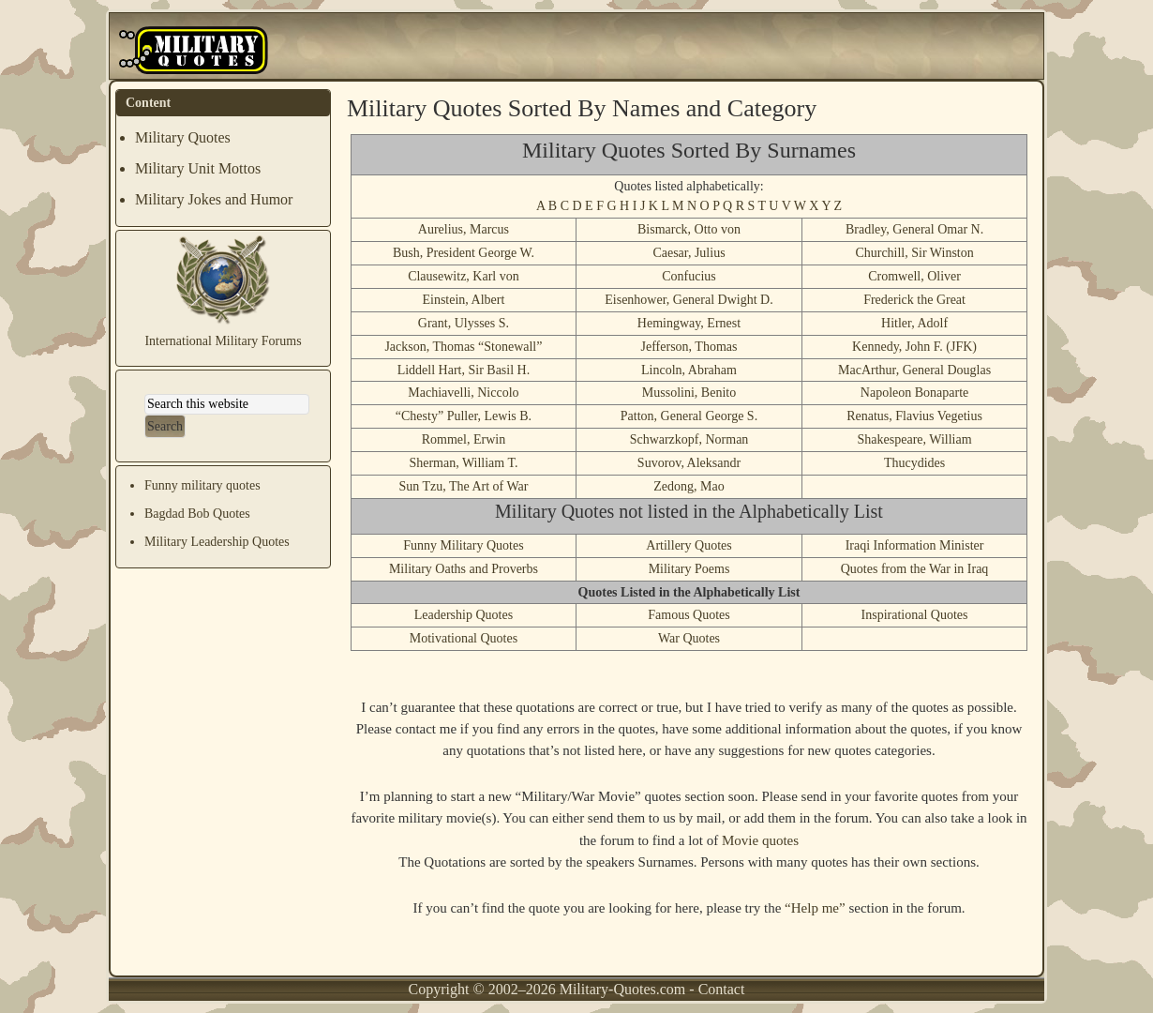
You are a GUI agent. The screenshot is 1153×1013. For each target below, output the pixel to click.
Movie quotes (760, 840)
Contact (721, 989)
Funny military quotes (202, 485)
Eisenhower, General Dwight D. (688, 300)
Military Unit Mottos (198, 168)
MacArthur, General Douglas (914, 370)
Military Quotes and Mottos (194, 51)
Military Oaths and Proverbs (463, 569)
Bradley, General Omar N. (914, 229)
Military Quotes (183, 137)
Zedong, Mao (688, 486)
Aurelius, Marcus (463, 229)
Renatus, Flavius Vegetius (914, 416)
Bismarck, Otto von (689, 229)
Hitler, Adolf (914, 323)
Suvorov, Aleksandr (689, 463)
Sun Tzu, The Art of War (463, 486)
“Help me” (815, 907)
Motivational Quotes (464, 638)
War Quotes (689, 638)
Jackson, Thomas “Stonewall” (463, 347)
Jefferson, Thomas (689, 347)
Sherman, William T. (463, 463)
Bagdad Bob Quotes (197, 513)
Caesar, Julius (688, 253)
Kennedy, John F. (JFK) (914, 347)
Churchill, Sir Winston (914, 253)
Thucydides (914, 463)
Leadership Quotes (463, 615)
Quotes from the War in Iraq (915, 569)
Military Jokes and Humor (213, 199)
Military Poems (689, 569)
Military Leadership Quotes (217, 542)
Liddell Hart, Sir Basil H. (464, 370)
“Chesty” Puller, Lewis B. (464, 416)
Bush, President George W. (463, 253)
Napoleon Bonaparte (914, 393)
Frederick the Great (914, 300)
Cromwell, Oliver (914, 276)
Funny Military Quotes (463, 545)
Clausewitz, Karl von (463, 276)
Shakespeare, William (915, 439)
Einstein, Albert (463, 300)
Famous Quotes (689, 615)
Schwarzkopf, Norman (689, 439)
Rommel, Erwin (463, 439)
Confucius (689, 276)
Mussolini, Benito (689, 393)
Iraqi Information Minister (915, 545)
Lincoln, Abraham (689, 370)
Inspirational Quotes (914, 615)
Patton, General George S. (689, 416)
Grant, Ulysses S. (463, 323)
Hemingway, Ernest (689, 323)
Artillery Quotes (688, 545)
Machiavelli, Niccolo (463, 393)
